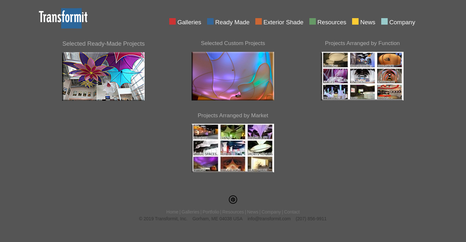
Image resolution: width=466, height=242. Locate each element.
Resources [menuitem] (331, 22)
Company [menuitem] (402, 22)
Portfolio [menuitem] (211, 212)
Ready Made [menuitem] (232, 22)
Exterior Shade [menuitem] (283, 22)
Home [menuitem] (172, 212)
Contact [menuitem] (292, 212)
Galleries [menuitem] (189, 22)
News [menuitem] (367, 22)
